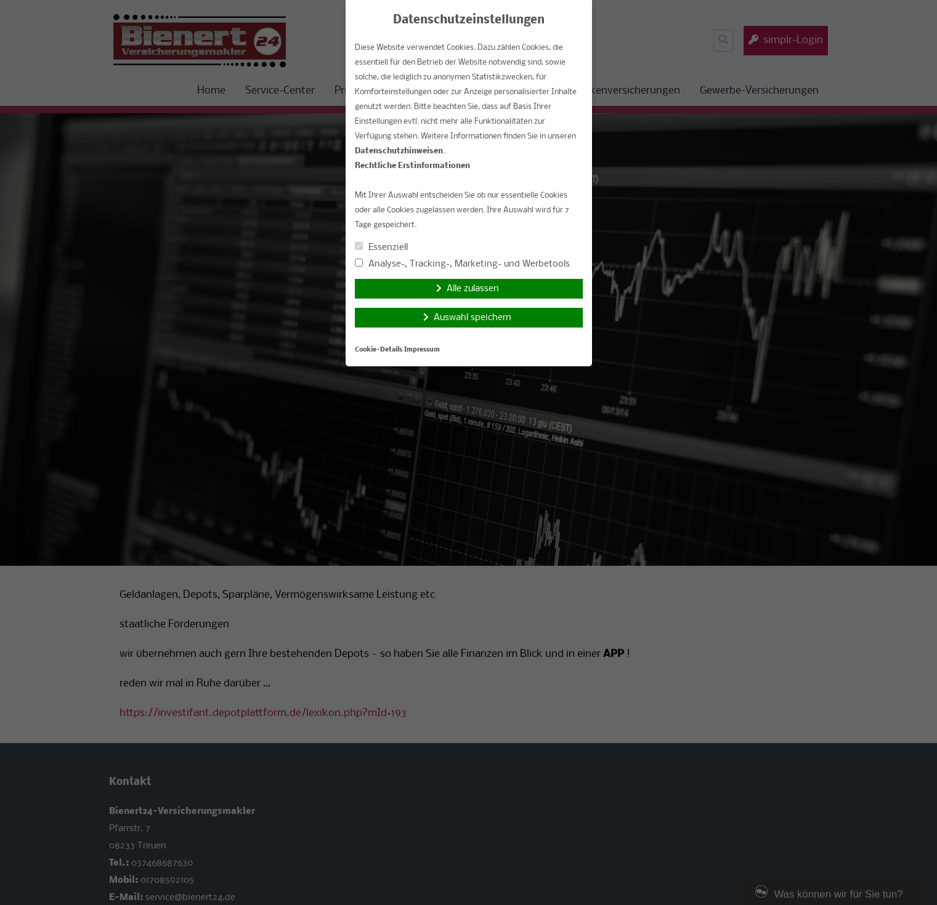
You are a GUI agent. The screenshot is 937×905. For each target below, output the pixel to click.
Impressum (422, 350)
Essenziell (381, 247)
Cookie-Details (378, 350)
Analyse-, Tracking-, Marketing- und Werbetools (462, 264)
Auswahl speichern (472, 318)
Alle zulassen (473, 289)
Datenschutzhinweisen (399, 151)
